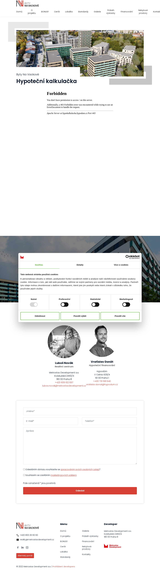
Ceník (57, 11)
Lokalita (69, 11)
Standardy (83, 11)
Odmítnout (40, 316)
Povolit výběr (80, 316)
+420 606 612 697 (64, 382)
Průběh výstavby (110, 12)
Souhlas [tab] (39, 264)
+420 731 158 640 (102, 381)
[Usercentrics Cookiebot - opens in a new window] (128, 257)
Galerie (97, 11)
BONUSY (45, 11)
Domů (19, 11)
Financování (127, 11)
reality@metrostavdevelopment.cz (37, 539)
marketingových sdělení (63, 475)
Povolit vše (120, 316)
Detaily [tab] (80, 264)
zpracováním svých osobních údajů (80, 469)
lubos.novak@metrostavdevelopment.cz (64, 385)
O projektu (32, 12)
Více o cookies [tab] (121, 264)
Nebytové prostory (143, 12)
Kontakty (86, 554)
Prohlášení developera (64, 566)
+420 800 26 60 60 (29, 535)
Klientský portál (25, 555)
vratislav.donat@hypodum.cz (102, 384)
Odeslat (80, 490)
